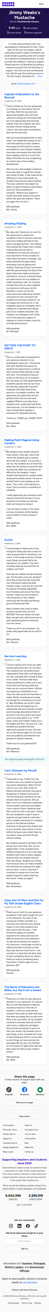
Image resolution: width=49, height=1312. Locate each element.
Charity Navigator (24, 1188)
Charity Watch (8, 1188)
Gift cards (7, 1130)
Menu (41, 4)
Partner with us (9, 1134)
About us (28, 1125)
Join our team (30, 1134)
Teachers (26, 1263)
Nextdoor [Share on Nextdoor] (40, 1090)
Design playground (10, 1147)
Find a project (8, 1125)
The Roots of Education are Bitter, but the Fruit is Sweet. (23, 988)
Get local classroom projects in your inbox (24, 1234)
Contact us (29, 1152)
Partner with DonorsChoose (24, 1290)
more (39, 76)
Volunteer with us (10, 1143)
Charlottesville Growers (28, 21)
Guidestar (41, 1188)
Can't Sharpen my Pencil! (20, 770)
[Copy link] (9, 1090)
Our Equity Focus (31, 1130)
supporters (13, 1196)
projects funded (36, 1196)
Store (15, 1130)
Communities (30, 1139)
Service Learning (15, 656)
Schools (37, 1303)
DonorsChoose (8, 4)
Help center (24, 1116)
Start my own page (24, 1102)
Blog (26, 1143)
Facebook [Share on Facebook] (24, 1091)
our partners (30, 1282)
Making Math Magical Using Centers (21, 441)
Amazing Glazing (15, 223)
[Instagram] (11, 1226)
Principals (39, 1263)
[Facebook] (28, 1226)
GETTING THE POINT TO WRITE (20, 347)
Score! (8, 540)
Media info (29, 1147)
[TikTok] (36, 1226)
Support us (7, 1139)
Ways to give (8, 1152)
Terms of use (26, 1303)
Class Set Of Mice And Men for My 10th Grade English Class (24, 902)
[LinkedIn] (19, 1226)
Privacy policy (13, 1303)
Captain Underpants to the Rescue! (21, 96)
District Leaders (14, 1267)
